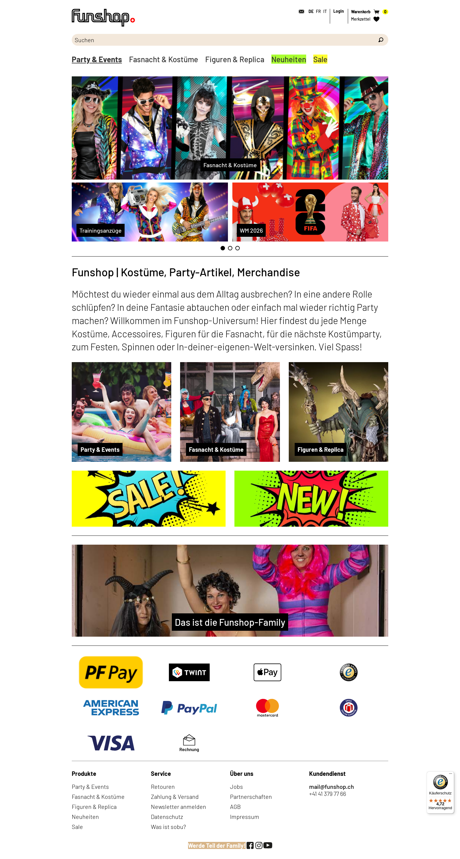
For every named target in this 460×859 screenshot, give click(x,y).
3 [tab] (237, 248)
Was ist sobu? (168, 826)
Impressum (244, 816)
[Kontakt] (299, 11)
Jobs (236, 786)
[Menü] (450, 774)
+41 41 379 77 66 (327, 793)
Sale (320, 59)
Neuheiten (288, 59)
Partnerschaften (251, 796)
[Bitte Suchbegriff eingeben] (222, 40)
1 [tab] (223, 248)
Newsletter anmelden (178, 806)
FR (318, 11)
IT (325, 11)
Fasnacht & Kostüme (163, 59)
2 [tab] (230, 248)
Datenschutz (167, 816)
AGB (235, 806)
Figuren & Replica (234, 59)
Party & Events (97, 59)
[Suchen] (380, 40)
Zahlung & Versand (175, 796)
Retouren (163, 786)
